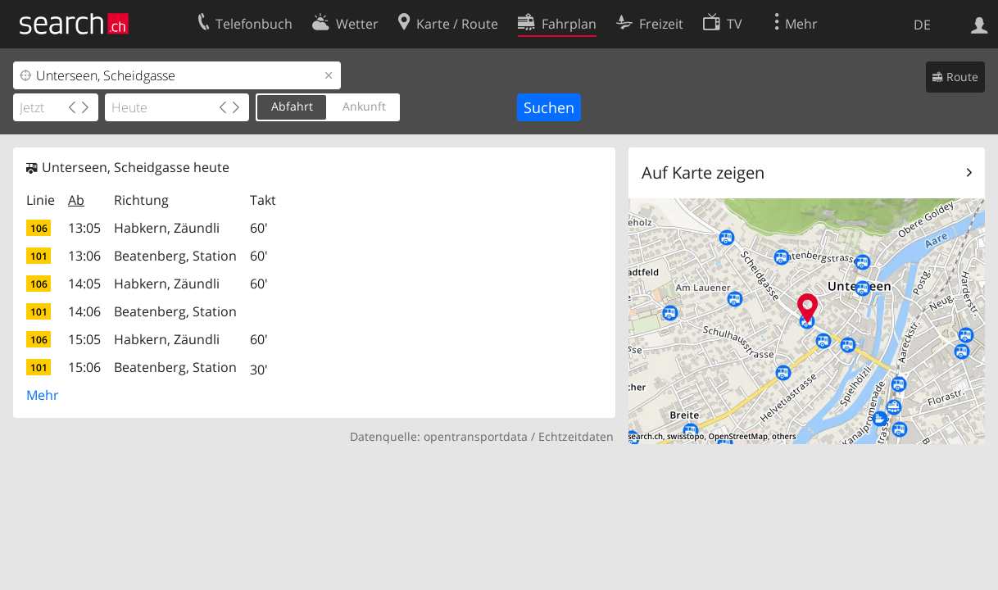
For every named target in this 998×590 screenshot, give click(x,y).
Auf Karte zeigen (703, 172)
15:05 (84, 339)
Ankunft (364, 106)
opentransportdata (476, 436)
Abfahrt (292, 106)
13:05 (84, 228)
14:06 (84, 311)
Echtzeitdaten (576, 436)
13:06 (84, 256)
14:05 (84, 284)
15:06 (84, 367)
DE (922, 25)
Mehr (42, 395)
